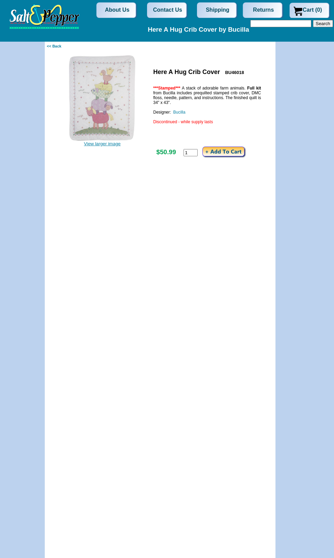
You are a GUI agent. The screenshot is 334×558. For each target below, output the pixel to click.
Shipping (217, 10)
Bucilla (179, 112)
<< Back (54, 46)
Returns (263, 10)
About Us (117, 10)
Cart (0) (312, 10)
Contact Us (167, 10)
